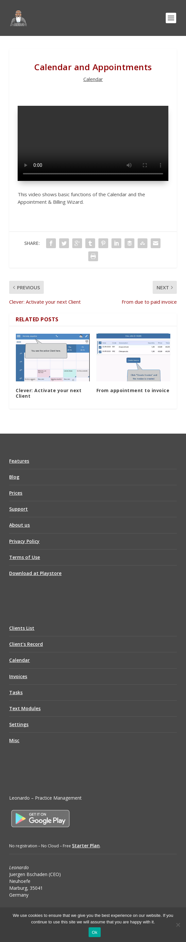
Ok (94, 932)
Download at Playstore (35, 573)
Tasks (16, 692)
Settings (18, 724)
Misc (14, 740)
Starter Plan (86, 845)
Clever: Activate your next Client (48, 393)
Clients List (21, 628)
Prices (15, 493)
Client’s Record (26, 644)
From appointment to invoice (133, 390)
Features (19, 461)
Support (18, 509)
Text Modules (25, 708)
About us (19, 525)
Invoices (18, 676)
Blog (14, 477)
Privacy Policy (24, 541)
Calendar (93, 79)
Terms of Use (24, 557)
